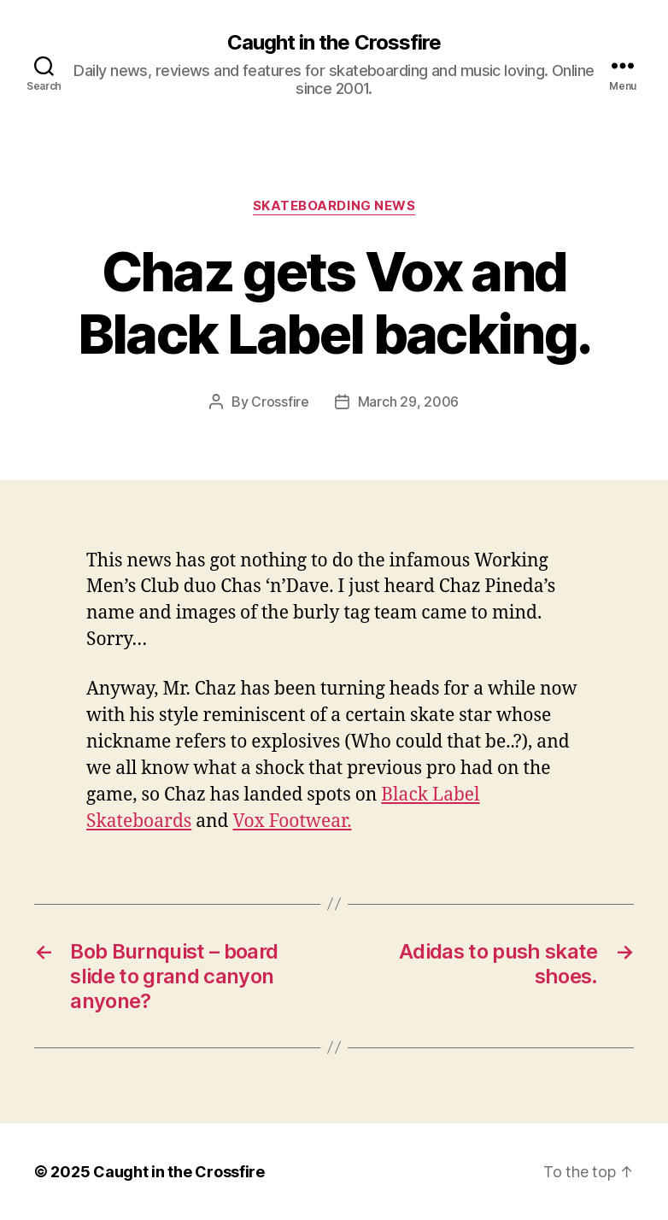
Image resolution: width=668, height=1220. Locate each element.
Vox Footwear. (292, 821)
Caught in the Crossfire (333, 42)
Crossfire (280, 401)
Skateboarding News (334, 206)
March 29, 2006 (408, 401)
